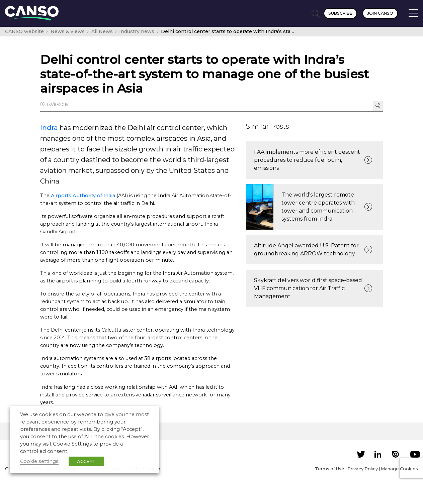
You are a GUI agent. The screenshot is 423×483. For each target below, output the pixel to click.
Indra (49, 128)
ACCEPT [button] (86, 461)
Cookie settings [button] (39, 461)
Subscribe (340, 13)
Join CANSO (380, 13)
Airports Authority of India (83, 196)
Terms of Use (329, 468)
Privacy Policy (362, 468)
